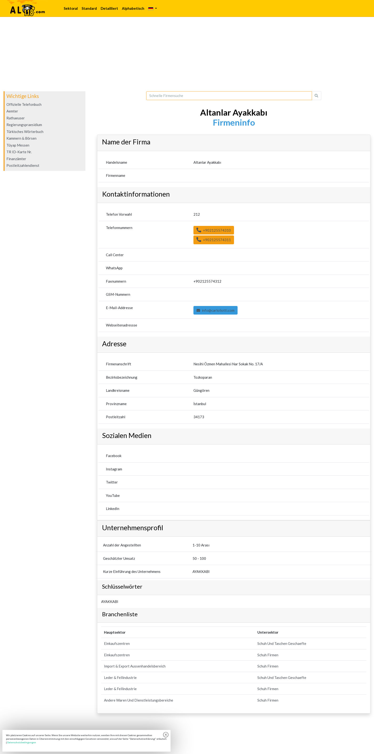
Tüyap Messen (17, 145)
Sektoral (71, 8)
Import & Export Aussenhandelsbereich (135, 666)
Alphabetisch (133, 8)
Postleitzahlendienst (22, 165)
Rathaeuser (15, 118)
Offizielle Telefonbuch (24, 104)
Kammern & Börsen (21, 138)
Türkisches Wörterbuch (24, 131)
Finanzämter (16, 159)
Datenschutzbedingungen (21, 742)
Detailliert (109, 8)
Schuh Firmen (267, 655)
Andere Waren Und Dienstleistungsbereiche (138, 700)
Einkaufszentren (117, 643)
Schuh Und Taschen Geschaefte (281, 643)
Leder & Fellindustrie (120, 677)
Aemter (12, 111)
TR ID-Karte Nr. (19, 152)
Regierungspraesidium (24, 124)
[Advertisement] (187, 54)
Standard (89, 8)
